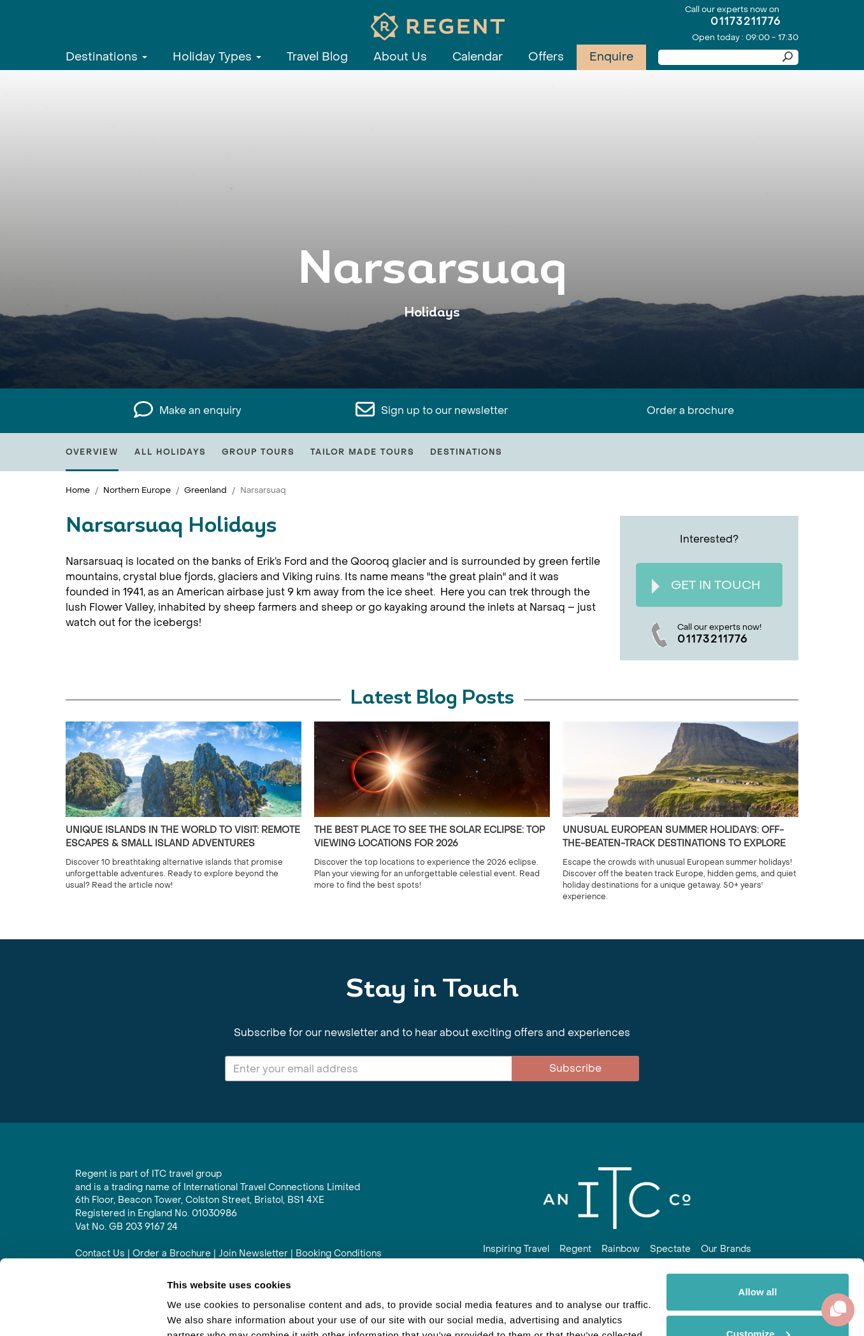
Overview (92, 452)
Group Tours (258, 452)
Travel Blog (317, 57)
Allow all (757, 1217)
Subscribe (575, 1068)
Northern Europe (137, 490)
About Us (400, 57)
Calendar (477, 57)
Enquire (611, 57)
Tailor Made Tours (362, 452)
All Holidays (170, 452)
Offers (546, 57)
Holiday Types (217, 57)
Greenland (205, 490)
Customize (758, 1258)
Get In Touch (706, 585)
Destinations (106, 57)
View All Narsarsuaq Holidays (432, 352)
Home (78, 490)
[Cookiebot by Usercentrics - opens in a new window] (82, 1311)
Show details (196, 1310)
